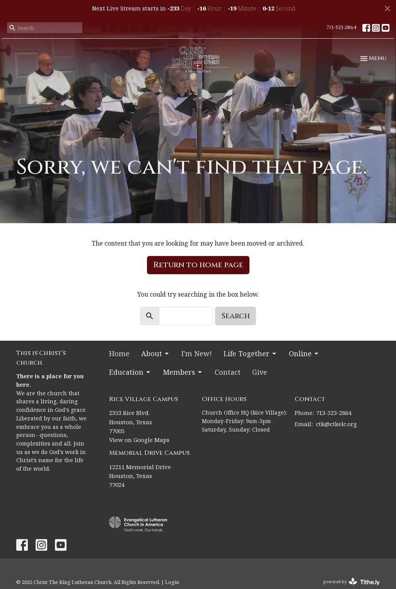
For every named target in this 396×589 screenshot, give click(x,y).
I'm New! (196, 353)
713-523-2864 (341, 27)
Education (130, 372)
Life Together (250, 353)
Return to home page (198, 265)
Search (235, 316)
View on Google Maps (139, 440)
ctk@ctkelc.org (336, 424)
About (155, 353)
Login (172, 582)
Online (304, 353)
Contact (228, 372)
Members (183, 372)
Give (259, 372)
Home (119, 353)
